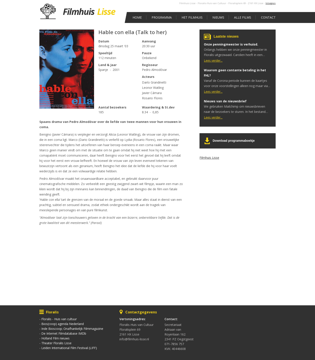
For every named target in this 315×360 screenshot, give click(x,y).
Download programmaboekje (234, 140)
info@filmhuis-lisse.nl (134, 339)
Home (137, 17)
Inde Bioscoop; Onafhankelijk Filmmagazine (72, 329)
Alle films (242, 17)
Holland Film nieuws (55, 338)
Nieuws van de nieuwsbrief (225, 101)
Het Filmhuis (192, 17)
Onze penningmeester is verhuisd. (231, 44)
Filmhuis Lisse (209, 158)
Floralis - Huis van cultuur (59, 319)
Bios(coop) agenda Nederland (62, 324)
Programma (162, 17)
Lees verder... (213, 60)
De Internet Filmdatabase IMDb (63, 333)
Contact (268, 17)
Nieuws (218, 17)
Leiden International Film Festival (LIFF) (69, 348)
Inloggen (271, 3)
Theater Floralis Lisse (56, 343)
